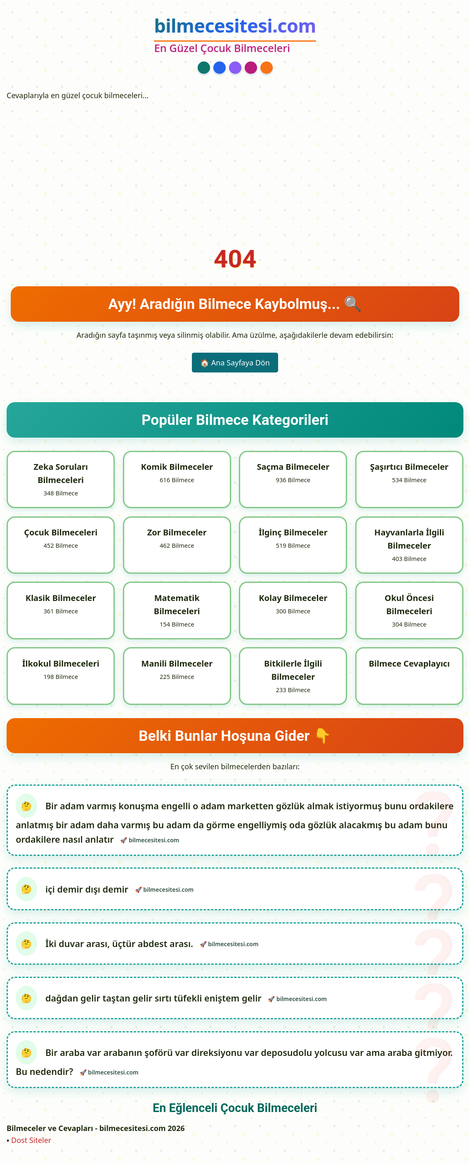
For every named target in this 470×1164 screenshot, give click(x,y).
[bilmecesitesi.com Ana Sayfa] (235, 35)
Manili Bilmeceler (177, 664)
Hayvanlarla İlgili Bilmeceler (409, 539)
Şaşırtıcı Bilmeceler (409, 466)
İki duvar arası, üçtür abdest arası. (121, 946)
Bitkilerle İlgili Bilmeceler (293, 671)
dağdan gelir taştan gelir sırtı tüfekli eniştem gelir (155, 1001)
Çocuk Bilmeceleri (60, 532)
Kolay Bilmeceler (293, 598)
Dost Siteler (31, 1144)
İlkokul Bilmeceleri (60, 664)
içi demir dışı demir (89, 890)
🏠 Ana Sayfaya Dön (235, 363)
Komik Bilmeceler (177, 466)
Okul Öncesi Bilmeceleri (409, 605)
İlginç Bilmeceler (293, 532)
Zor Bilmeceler (177, 532)
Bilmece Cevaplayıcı (409, 664)
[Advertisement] (235, 166)
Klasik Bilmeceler (61, 598)
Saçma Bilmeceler (293, 466)
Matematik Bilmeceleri (177, 605)
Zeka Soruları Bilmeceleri (60, 473)
